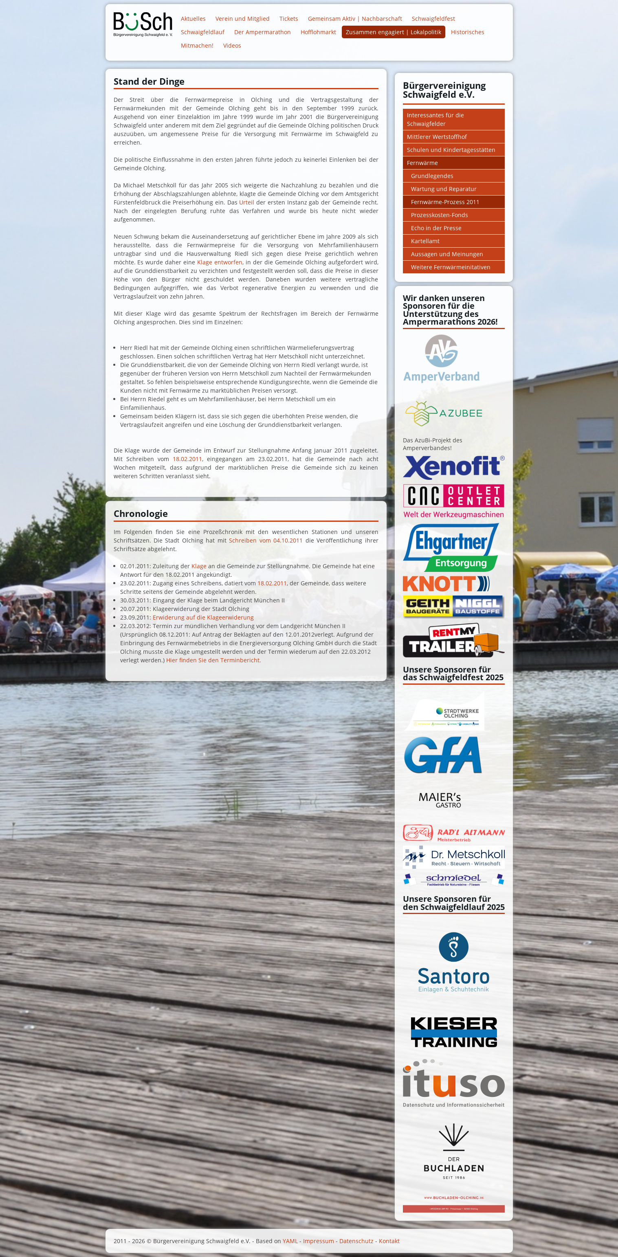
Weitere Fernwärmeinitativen (450, 267)
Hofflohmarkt (318, 32)
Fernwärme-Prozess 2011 (445, 202)
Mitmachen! (197, 45)
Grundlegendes (432, 176)
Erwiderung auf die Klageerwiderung (203, 617)
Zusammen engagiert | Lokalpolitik (393, 32)
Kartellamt (425, 241)
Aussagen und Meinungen (447, 254)
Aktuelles (193, 18)
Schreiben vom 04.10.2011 (267, 540)
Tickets (288, 18)
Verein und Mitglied (243, 18)
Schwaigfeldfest (433, 18)
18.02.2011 (187, 459)
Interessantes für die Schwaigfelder (435, 119)
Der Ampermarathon (262, 32)
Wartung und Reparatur (444, 189)
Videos (232, 45)
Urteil (247, 202)
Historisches (467, 32)
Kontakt (389, 1241)
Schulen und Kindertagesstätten (451, 150)
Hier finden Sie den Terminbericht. (213, 660)
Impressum (318, 1241)
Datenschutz (356, 1241)
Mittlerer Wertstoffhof (437, 137)
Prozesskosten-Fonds (439, 215)
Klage (199, 566)
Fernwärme (422, 163)
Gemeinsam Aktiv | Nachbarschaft (355, 18)
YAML (290, 1241)
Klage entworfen (219, 262)
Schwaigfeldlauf (202, 32)
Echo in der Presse (436, 228)
